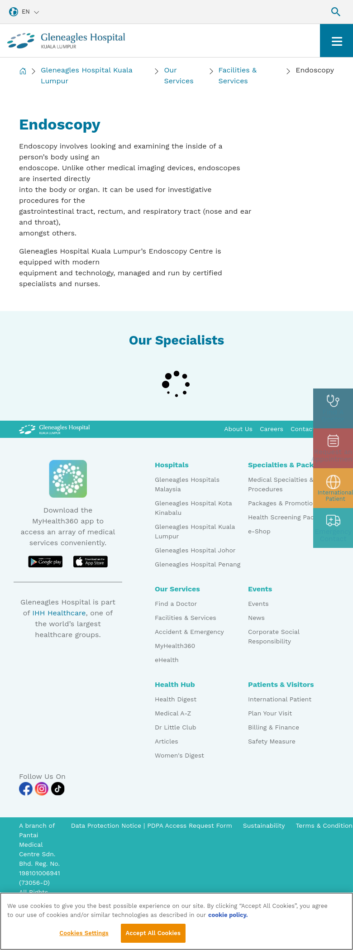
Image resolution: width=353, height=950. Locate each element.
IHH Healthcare (59, 613)
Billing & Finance (273, 727)
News (256, 617)
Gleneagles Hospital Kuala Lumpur (87, 75)
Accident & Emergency (189, 631)
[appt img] (333, 448)
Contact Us (308, 428)
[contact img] (333, 528)
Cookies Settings (84, 936)
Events (258, 603)
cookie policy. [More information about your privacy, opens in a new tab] (228, 917)
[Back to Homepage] (22, 75)
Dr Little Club (175, 727)
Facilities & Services (238, 75)
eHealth (167, 659)
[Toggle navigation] (336, 40)
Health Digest (175, 699)
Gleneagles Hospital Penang (197, 564)
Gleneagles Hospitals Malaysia (187, 484)
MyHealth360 (175, 645)
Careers (271, 428)
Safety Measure (272, 741)
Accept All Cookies (153, 936)
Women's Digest (179, 755)
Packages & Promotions (284, 503)
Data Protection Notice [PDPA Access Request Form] (107, 825)
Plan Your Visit (270, 713)
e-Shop (259, 531)
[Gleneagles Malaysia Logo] (54, 428)
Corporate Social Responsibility (273, 636)
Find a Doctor (176, 603)
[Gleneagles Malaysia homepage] (66, 40)
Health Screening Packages (289, 517)
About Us (238, 428)
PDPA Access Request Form (189, 825)
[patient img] (333, 488)
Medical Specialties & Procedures (281, 484)
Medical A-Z (173, 713)
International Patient (279, 699)
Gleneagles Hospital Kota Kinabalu (193, 507)
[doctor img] (333, 408)
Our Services (178, 75)
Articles (166, 741)
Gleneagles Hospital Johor (195, 550)
